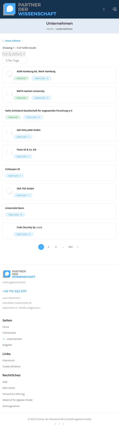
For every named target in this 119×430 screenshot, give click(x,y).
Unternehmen (14, 339)
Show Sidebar (11, 40)
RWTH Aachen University (31, 91)
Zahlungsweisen (11, 406)
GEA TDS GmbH (25, 188)
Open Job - (23, 136)
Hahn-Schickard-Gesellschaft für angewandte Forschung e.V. (39, 110)
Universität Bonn (14, 208)
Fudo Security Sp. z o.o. (29, 227)
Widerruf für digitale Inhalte (17, 399)
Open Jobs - (41, 78)
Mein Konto (8, 387)
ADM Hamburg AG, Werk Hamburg (36, 71)
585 (70, 247)
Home (50, 28)
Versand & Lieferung (13, 394)
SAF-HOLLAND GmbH (29, 130)
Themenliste (9, 332)
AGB (4, 381)
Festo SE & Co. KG (26, 149)
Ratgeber (7, 344)
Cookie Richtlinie (11, 366)
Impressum (8, 360)
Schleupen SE (12, 169)
